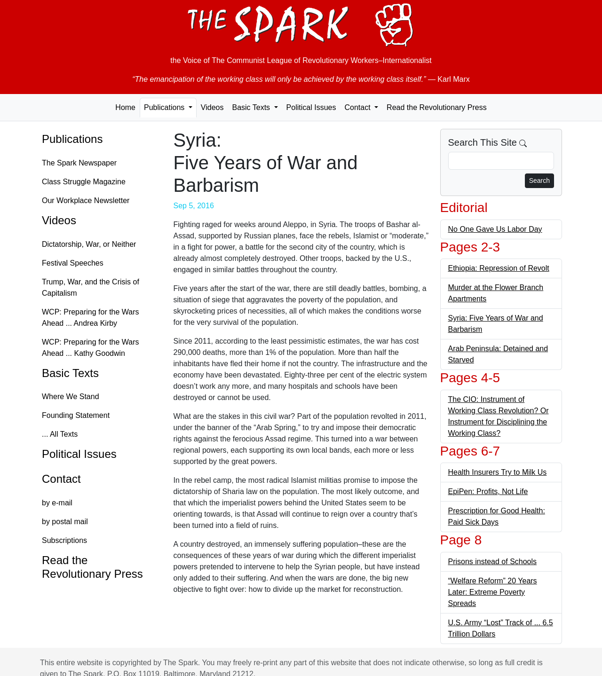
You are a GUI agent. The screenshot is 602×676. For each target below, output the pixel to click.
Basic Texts (70, 373)
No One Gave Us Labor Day (495, 229)
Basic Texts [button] (252, 107)
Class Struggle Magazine (84, 182)
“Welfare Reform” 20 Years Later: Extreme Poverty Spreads (492, 592)
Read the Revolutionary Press (437, 107)
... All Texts (60, 434)
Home (125, 107)
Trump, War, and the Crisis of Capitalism (90, 287)
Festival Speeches (72, 263)
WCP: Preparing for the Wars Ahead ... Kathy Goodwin (90, 347)
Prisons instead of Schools (492, 562)
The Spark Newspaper (79, 163)
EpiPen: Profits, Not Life (488, 491)
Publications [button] (165, 107)
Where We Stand (70, 397)
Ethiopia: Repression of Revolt (498, 268)
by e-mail (57, 503)
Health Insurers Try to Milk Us (497, 472)
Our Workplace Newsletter (85, 200)
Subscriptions (64, 540)
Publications (72, 139)
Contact (61, 478)
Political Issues (311, 107)
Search (539, 180)
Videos (212, 107)
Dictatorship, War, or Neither (89, 244)
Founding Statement (76, 415)
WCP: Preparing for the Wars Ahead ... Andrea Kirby (90, 317)
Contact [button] (358, 107)
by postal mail (65, 522)
